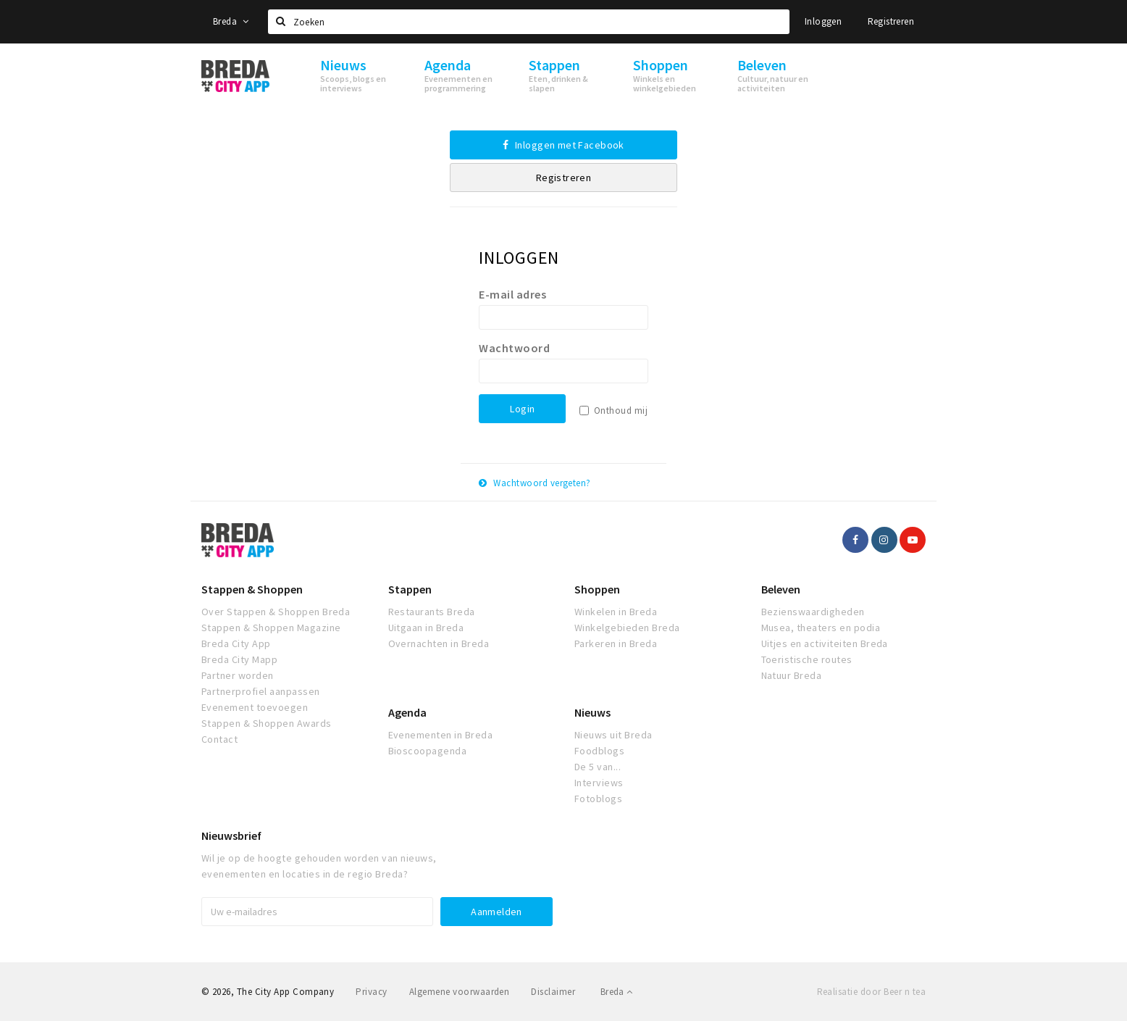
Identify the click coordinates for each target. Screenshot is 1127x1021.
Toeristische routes (806, 659)
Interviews (599, 782)
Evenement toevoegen (254, 707)
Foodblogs (599, 750)
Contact (219, 739)
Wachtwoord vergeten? (535, 483)
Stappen (410, 589)
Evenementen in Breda (440, 734)
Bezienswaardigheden (813, 611)
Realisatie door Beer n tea (871, 991)
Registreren (891, 21)
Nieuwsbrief (231, 835)
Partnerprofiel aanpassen (260, 691)
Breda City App (236, 643)
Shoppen (597, 589)
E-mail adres (512, 294)
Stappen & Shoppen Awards (266, 723)
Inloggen (823, 21)
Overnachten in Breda (439, 643)
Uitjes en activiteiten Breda (824, 643)
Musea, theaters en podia (821, 627)
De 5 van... (597, 766)
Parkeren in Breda (615, 643)
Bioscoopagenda (427, 750)
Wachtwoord (514, 348)
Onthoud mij (621, 410)
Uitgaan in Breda (426, 627)
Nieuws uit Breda (613, 734)
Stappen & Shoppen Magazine (270, 627)
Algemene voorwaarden (459, 991)
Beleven (780, 589)
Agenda (407, 712)
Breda (231, 21)
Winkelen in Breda (615, 611)
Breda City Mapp (239, 659)
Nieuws (592, 712)
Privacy (371, 991)
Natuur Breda (791, 675)
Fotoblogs (598, 798)
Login (522, 408)
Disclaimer (553, 991)
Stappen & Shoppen (252, 589)
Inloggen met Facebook (563, 144)
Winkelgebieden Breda (627, 627)
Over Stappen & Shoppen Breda (275, 611)
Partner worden (237, 675)
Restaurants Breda (431, 611)
